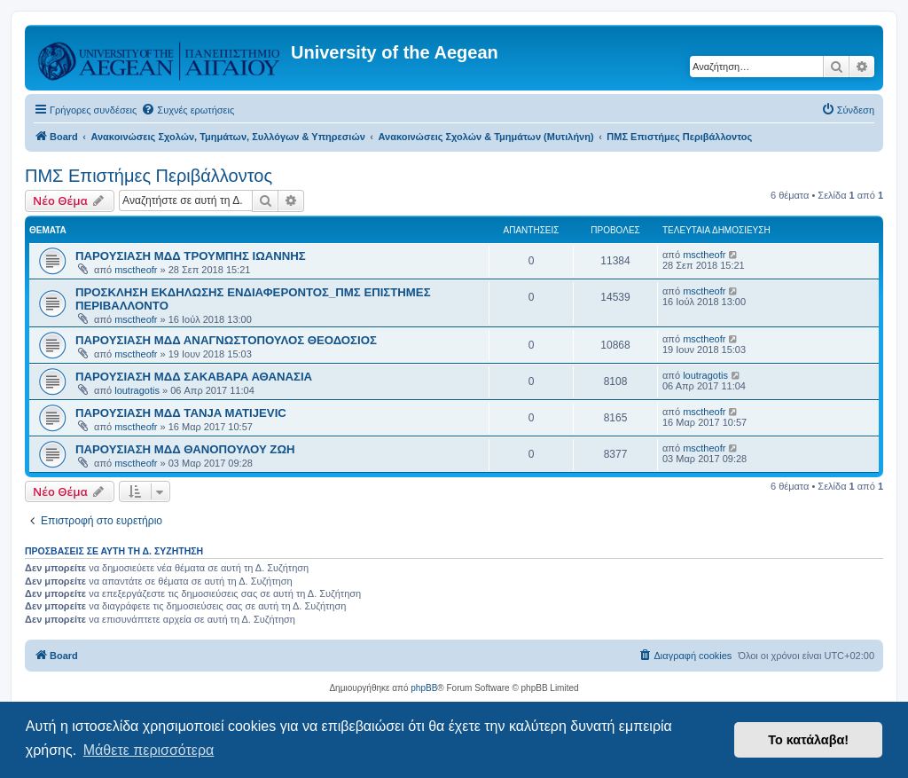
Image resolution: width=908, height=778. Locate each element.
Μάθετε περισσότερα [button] (149, 750)
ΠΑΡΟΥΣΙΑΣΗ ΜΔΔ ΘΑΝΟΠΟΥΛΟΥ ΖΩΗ (185, 449)
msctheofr (135, 269)
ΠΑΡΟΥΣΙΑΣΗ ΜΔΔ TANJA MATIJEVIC (180, 413)
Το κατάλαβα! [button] (808, 740)
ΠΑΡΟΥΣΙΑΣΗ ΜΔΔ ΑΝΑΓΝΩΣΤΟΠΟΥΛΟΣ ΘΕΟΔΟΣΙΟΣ (226, 340)
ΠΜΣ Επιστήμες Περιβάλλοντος (148, 175)
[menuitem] (187, 110)
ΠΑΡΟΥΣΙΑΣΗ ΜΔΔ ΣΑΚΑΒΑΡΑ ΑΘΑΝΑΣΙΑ (193, 376)
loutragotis (137, 390)
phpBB (424, 688)
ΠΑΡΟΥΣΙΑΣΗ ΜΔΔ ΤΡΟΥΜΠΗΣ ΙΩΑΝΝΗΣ (190, 256)
